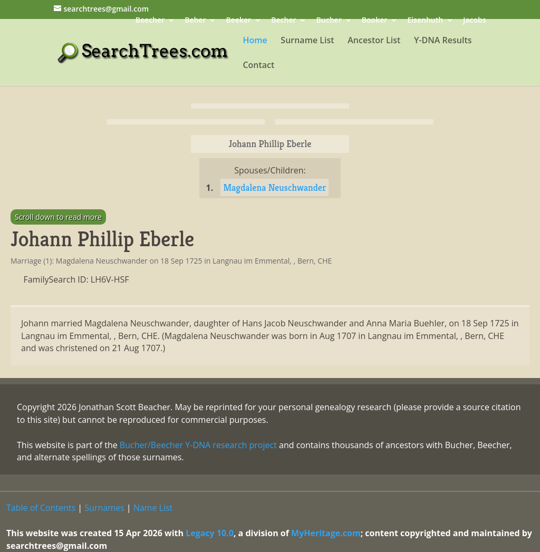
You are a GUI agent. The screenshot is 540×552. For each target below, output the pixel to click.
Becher (283, 21)
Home (255, 41)
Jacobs (474, 21)
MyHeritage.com (326, 533)
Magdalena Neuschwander (274, 187)
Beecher (150, 21)
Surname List (307, 41)
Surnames (104, 508)
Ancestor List (374, 41)
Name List (153, 508)
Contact (258, 66)
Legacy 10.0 (210, 533)
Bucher (329, 21)
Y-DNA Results (443, 41)
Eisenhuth (425, 21)
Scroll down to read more (58, 217)
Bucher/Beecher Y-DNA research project (198, 445)
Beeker (239, 21)
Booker (374, 21)
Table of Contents (40, 508)
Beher (195, 21)
